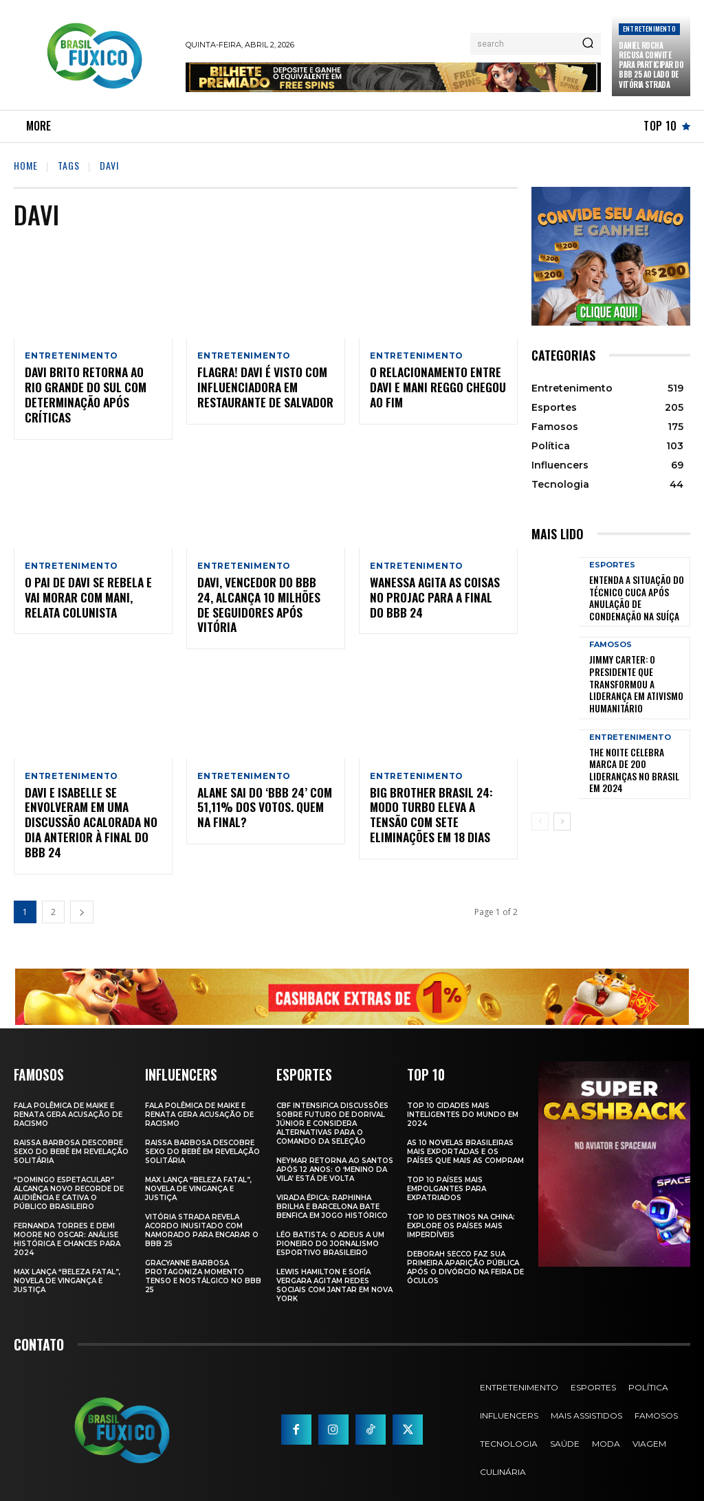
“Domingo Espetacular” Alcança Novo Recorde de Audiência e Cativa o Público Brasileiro (69, 1175)
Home (26, 165)
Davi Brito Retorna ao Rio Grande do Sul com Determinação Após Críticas (89, 395)
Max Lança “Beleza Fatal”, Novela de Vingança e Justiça (67, 1263)
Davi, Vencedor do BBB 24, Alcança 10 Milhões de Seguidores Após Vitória (260, 597)
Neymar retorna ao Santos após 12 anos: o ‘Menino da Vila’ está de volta (334, 1151)
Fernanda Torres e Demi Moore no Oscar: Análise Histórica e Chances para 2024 (67, 1221)
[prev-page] (540, 795)
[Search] (588, 44)
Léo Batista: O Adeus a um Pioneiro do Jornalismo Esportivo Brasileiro (330, 1225)
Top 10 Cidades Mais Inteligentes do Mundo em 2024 (462, 1096)
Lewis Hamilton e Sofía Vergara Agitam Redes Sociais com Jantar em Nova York (334, 1267)
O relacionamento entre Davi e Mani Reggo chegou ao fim (432, 388)
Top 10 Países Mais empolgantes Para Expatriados (446, 1171)
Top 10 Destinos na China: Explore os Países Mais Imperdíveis (461, 1208)
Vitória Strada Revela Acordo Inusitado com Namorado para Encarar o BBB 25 (201, 1212)
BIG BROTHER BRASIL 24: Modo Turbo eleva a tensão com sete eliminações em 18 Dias (437, 799)
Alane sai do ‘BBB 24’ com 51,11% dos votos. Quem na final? (264, 792)
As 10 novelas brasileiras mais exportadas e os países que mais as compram (465, 1133)
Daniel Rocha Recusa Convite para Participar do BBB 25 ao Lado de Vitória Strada (651, 65)
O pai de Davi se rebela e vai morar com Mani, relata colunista (91, 597)
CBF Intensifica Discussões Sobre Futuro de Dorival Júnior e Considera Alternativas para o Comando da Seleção (332, 1105)
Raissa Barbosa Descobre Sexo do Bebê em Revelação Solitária (71, 1133)
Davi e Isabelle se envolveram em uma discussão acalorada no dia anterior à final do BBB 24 (92, 807)
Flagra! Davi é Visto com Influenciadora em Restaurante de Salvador (260, 388)
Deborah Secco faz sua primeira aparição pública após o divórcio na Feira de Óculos (465, 1249)
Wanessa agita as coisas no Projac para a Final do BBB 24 (434, 597)
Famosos (610, 639)
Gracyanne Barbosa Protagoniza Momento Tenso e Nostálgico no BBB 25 (203, 1258)
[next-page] (82, 894)
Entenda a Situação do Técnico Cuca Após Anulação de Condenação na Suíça (635, 596)
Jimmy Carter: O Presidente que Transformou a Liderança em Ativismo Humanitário (637, 670)
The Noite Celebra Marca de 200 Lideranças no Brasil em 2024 (635, 743)
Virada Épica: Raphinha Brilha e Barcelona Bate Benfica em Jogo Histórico (332, 1188)
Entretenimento (649, 28)
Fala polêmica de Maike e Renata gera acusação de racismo (68, 1096)
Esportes (612, 565)
